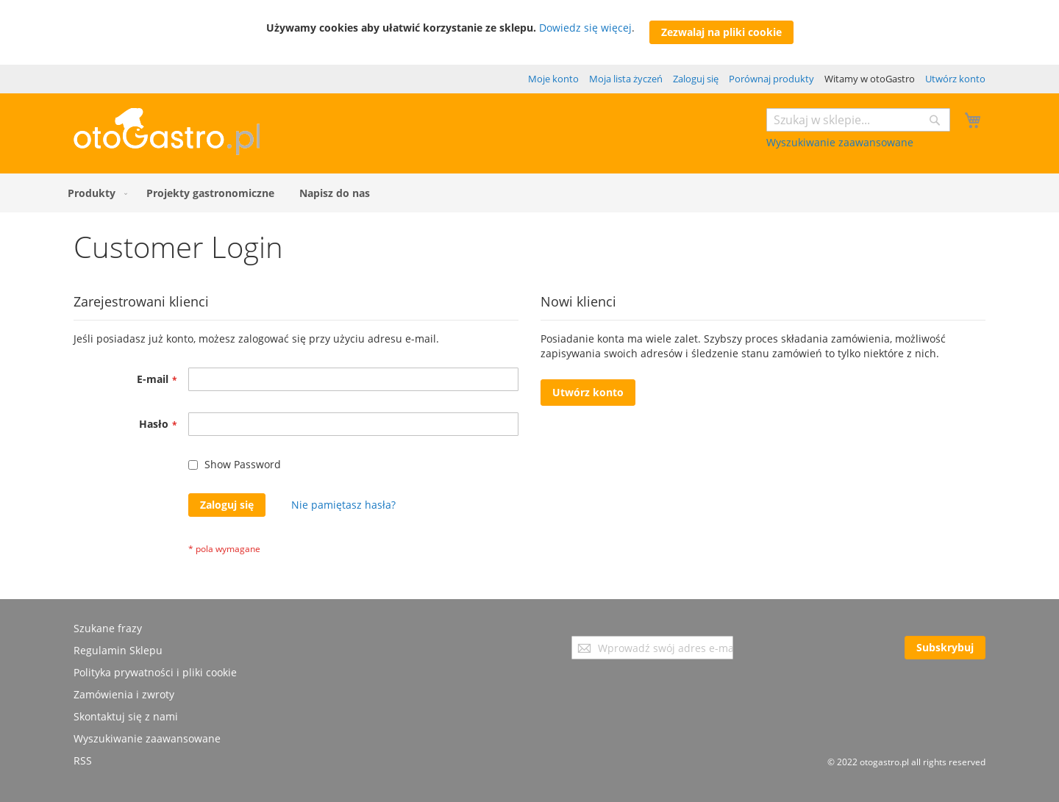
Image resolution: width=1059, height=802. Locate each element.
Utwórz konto (955, 78)
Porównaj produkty (771, 78)
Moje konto (553, 78)
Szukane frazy (108, 628)
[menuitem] (94, 192)
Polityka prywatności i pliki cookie (155, 672)
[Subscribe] (945, 647)
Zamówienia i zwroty (124, 694)
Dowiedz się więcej (585, 28)
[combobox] (858, 120)
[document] (530, 32)
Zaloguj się (696, 78)
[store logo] (167, 151)
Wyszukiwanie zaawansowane (839, 142)
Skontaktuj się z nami (126, 716)
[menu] (529, 192)
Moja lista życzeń (626, 78)
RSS (83, 760)
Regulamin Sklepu (118, 650)
